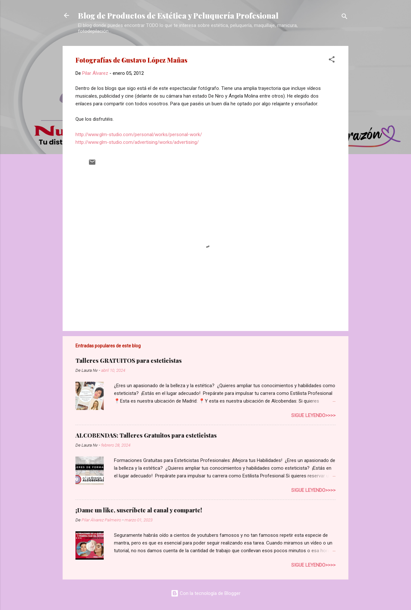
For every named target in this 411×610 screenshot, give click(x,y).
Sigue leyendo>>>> (313, 415)
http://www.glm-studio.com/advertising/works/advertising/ (137, 142)
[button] (332, 60)
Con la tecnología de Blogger (205, 593)
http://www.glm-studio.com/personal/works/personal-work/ (138, 134)
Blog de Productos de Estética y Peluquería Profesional (178, 15)
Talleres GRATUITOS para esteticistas (128, 360)
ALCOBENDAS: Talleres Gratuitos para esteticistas (146, 435)
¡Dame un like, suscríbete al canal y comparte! (138, 510)
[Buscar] (344, 17)
